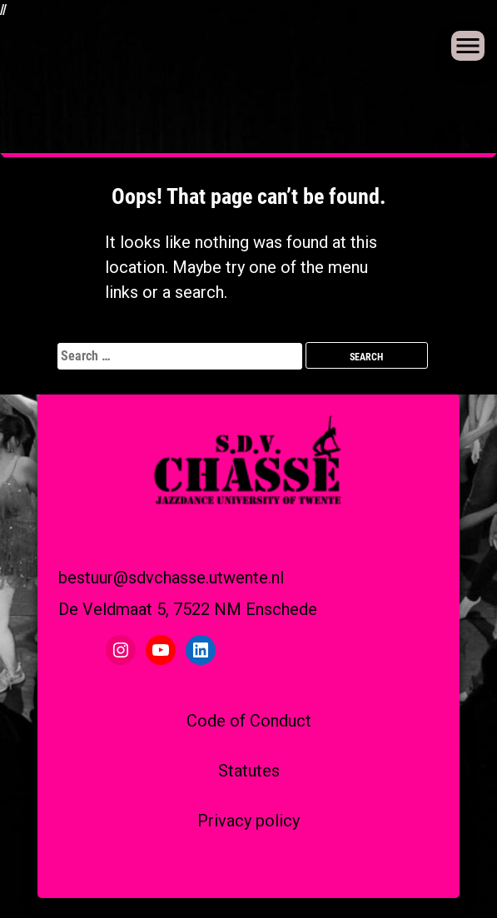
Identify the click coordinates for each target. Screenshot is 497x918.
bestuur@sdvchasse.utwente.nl (171, 578)
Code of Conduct (248, 721)
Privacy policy (248, 821)
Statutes (249, 771)
